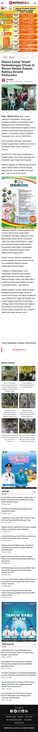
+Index (34, 492)
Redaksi (20, 717)
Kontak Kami (19, 723)
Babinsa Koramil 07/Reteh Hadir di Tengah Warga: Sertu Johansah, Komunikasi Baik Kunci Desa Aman (18, 558)
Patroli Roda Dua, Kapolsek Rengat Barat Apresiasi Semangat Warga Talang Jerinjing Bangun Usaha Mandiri (17, 652)
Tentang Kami (11, 717)
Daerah (11, 57)
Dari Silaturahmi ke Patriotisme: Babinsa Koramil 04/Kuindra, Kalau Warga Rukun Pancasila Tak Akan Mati (17, 695)
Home (5, 57)
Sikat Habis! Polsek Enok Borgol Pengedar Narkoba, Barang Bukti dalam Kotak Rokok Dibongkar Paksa (17, 664)
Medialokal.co (19, 350)
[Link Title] (11, 711)
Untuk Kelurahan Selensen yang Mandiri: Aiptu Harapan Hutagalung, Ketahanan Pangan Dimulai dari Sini (18, 570)
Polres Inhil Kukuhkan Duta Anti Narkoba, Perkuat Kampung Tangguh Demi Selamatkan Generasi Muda (18, 592)
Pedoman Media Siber (14, 720)
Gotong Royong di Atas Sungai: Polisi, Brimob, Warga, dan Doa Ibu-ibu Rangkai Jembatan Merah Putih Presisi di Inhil (18, 684)
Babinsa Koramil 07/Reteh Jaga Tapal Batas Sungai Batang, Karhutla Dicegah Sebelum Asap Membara (18, 547)
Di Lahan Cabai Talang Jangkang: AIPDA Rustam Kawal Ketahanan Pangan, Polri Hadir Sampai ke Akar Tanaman (19, 581)
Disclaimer (28, 720)
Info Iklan (28, 717)
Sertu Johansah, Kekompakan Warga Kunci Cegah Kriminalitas (27, 385)
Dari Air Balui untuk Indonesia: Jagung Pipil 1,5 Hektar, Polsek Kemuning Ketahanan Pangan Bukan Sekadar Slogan (10, 387)
